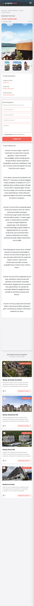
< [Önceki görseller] (2, 66)
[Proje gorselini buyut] (17, 41)
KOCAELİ (21, 10)
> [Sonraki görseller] (32, 66)
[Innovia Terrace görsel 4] (5, 66)
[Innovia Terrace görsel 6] (29, 66)
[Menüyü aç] (30, 2)
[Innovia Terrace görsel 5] (17, 66)
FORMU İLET (17, 139)
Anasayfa (4, 10)
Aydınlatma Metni (8, 134)
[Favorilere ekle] (4, 363)
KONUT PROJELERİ (12, 10)
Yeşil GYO (6, 82)
